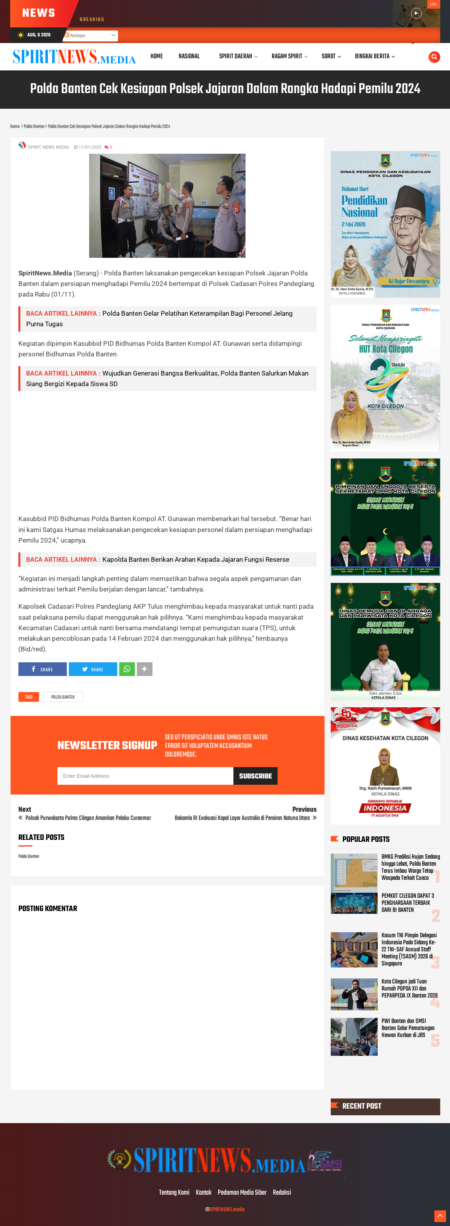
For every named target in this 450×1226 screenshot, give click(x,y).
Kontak (204, 1193)
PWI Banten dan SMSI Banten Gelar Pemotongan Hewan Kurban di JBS (408, 1028)
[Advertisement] (167, 452)
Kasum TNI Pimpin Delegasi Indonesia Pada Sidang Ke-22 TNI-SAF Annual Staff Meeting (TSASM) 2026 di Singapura (409, 950)
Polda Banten (63, 697)
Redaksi (282, 1193)
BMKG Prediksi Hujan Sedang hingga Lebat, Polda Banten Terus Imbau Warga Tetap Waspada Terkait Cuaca (411, 867)
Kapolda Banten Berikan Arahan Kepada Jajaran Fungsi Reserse (195, 559)
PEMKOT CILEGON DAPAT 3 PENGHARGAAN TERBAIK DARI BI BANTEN (408, 903)
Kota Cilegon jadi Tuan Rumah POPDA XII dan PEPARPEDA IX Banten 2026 (410, 989)
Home (157, 56)
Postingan (74, 36)
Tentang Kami (174, 1193)
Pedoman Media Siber (242, 1193)
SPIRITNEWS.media (227, 1209)
